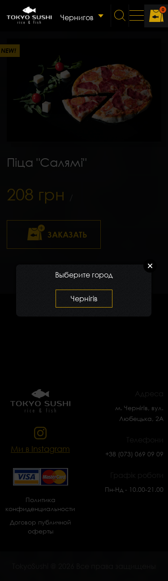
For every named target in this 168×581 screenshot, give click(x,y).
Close (150, 266)
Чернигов (76, 17)
